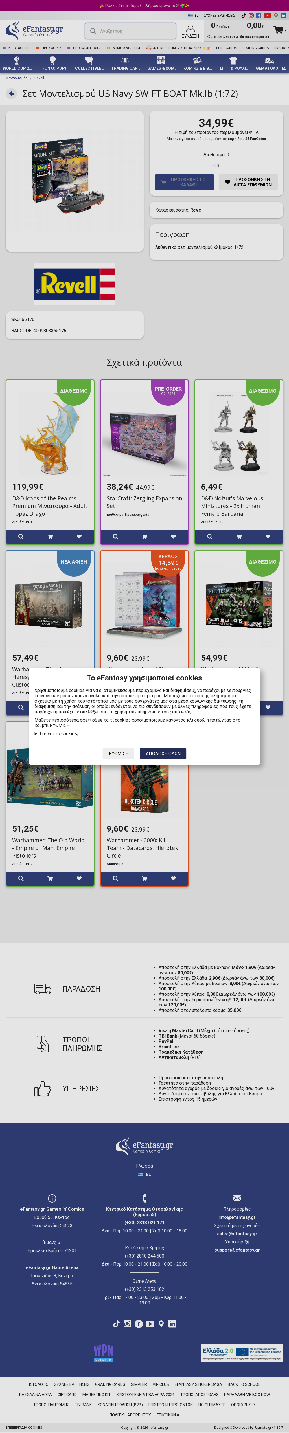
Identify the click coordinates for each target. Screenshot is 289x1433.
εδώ (201, 720)
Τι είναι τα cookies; (58, 733)
